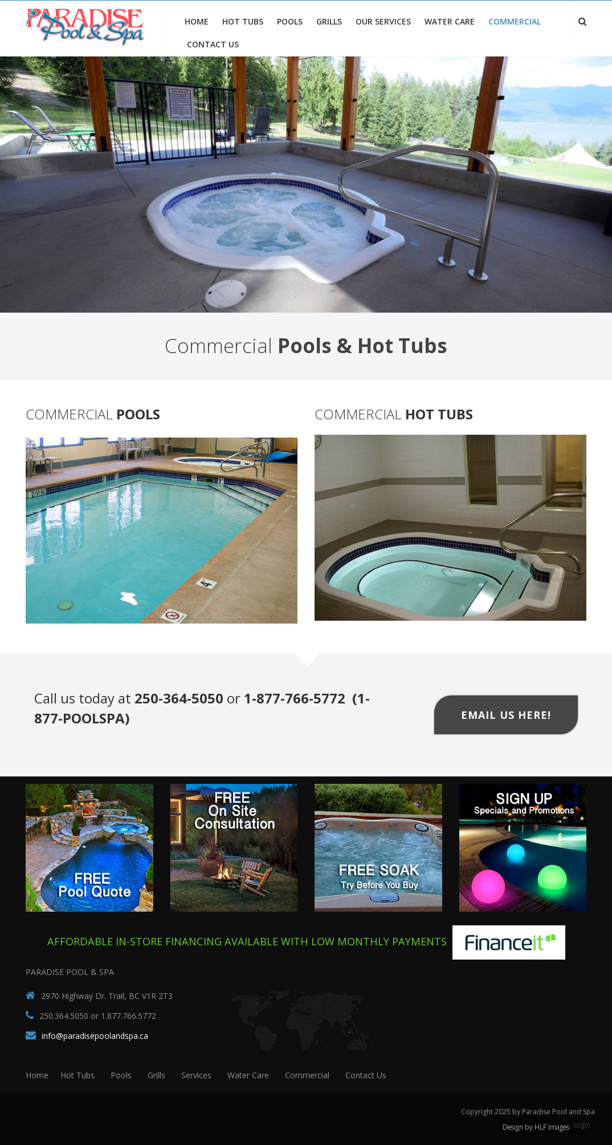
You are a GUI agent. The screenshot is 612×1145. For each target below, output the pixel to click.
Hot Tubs (242, 21)
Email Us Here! (506, 715)
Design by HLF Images (536, 1127)
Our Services (383, 21)
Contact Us (213, 44)
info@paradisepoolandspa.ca (95, 1035)
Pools (290, 21)
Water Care (450, 21)
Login (582, 1125)
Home (197, 21)
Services (196, 1075)
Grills (329, 21)
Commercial (514, 21)
